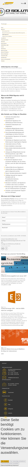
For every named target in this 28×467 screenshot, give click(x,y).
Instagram (10, 408)
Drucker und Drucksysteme (5, 59)
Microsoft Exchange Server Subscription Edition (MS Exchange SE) (13, 32)
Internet (2, 46)
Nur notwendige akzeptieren (17, 461)
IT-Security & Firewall (4, 39)
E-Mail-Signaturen (5, 34)
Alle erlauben (4, 461)
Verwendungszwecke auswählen (10, 463)
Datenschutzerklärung (6, 465)
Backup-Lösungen (4, 50)
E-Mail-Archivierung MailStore (7, 36)
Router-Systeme (3, 43)
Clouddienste (3, 38)
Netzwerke (3, 41)
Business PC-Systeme (5, 52)
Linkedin (10, 413)
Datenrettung (3, 48)
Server (2, 27)
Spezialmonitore (3, 57)
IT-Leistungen (4, 23)
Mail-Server (3, 29)
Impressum (16, 465)
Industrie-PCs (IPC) (4, 55)
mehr (9, 284)
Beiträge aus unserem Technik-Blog (13, 254)
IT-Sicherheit (4, 274)
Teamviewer (11, 392)
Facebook (10, 400)
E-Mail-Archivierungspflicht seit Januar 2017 (13, 276)
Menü (23, 3)
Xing (9, 404)
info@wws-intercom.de (13, 377)
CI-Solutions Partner (8, 199)
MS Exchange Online (5, 31)
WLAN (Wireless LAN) (4, 45)
